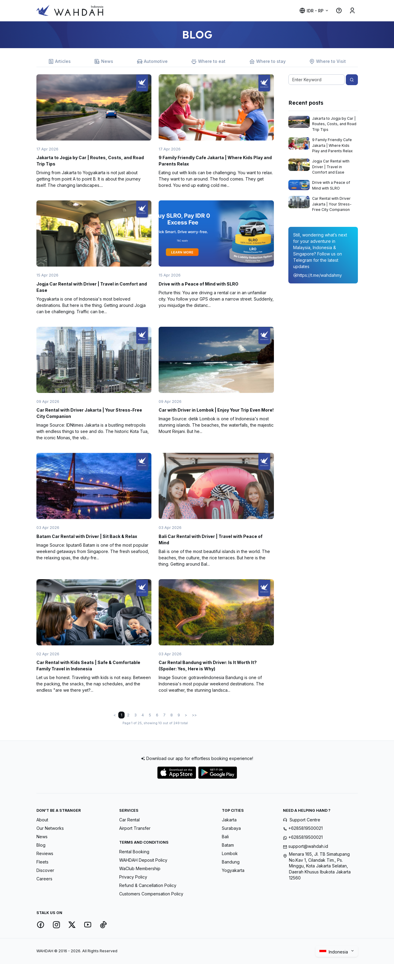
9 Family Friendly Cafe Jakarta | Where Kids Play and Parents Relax (332, 145)
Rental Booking (134, 851)
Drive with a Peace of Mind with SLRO (198, 283)
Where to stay (267, 61)
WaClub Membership (139, 868)
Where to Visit (327, 61)
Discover (45, 870)
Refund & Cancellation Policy (147, 885)
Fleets (42, 861)
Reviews (44, 853)
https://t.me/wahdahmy (317, 275)
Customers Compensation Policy (151, 893)
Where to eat (208, 61)
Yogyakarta (233, 870)
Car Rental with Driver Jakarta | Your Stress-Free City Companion (332, 204)
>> (194, 715)
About (42, 819)
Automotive (152, 61)
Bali (225, 836)
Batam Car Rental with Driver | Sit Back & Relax (86, 536)
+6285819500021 (305, 828)
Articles (59, 61)
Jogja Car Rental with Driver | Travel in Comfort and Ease (330, 167)
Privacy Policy (133, 876)
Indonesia (334, 951)
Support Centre (305, 819)
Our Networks (50, 828)
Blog (40, 845)
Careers (44, 878)
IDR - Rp (311, 10)
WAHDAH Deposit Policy (143, 860)
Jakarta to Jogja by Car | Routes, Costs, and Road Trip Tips (334, 124)
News (103, 61)
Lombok (230, 853)
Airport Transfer (134, 828)
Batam (228, 845)
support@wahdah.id (308, 846)
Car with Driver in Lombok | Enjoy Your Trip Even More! (216, 409)
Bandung (231, 861)
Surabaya (231, 828)
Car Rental (129, 819)
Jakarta (229, 819)
